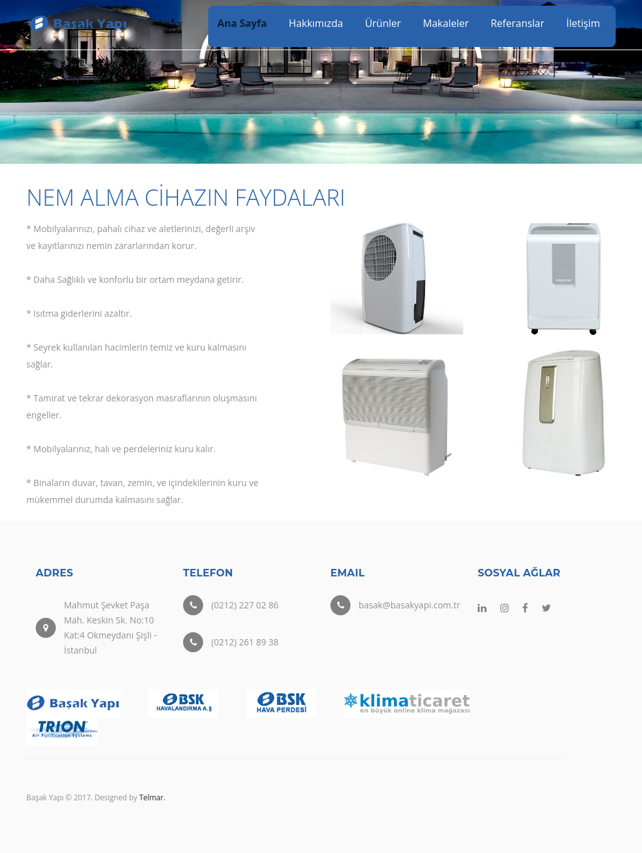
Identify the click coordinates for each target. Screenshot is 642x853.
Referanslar (518, 23)
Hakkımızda (316, 23)
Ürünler (383, 23)
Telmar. (152, 797)
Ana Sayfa (242, 23)
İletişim (583, 23)
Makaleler (446, 23)
